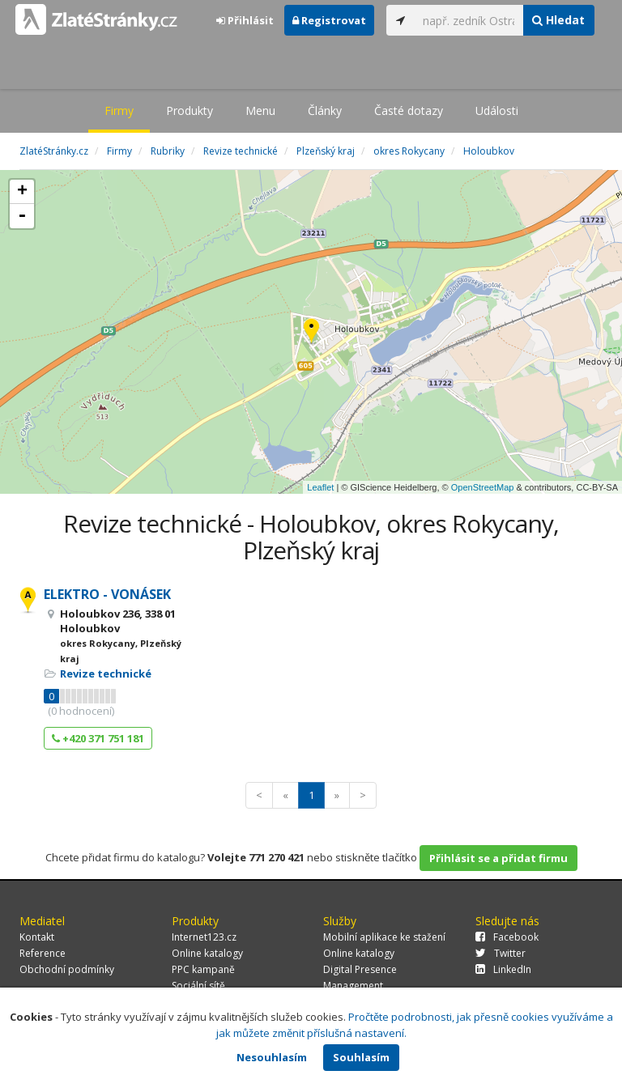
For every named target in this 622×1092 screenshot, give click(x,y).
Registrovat (329, 20)
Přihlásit (245, 20)
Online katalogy (207, 953)
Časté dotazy (408, 110)
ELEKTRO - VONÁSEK (107, 594)
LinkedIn (503, 969)
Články (325, 110)
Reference (42, 953)
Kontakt (36, 937)
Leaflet (320, 487)
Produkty (189, 110)
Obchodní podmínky (66, 969)
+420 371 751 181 (98, 738)
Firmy (119, 110)
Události (496, 110)
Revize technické (105, 673)
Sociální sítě (198, 985)
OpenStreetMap (482, 487)
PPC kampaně (203, 969)
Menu (260, 110)
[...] (469, 20)
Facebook (507, 937)
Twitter (500, 953)
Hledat (558, 20)
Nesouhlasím (271, 1057)
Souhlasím (361, 1057)
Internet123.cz (204, 937)
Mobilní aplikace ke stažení (384, 937)
